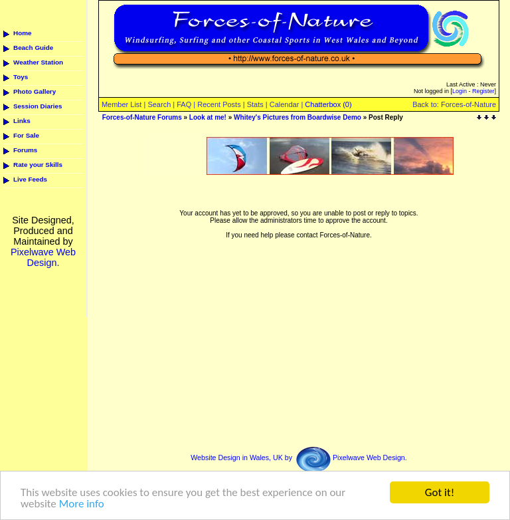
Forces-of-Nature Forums (142, 117)
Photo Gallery (34, 91)
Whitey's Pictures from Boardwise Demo (297, 117)
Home (22, 33)
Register (483, 91)
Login (459, 91)
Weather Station (38, 62)
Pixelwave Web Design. (43, 257)
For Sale (26, 135)
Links (22, 120)
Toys (20, 76)
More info (81, 504)
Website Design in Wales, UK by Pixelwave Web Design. (299, 457)
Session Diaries (37, 106)
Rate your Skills (37, 164)
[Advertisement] (298, 180)
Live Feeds (30, 179)
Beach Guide (33, 47)
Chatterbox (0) (328, 104)
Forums (25, 150)
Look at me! (207, 117)
